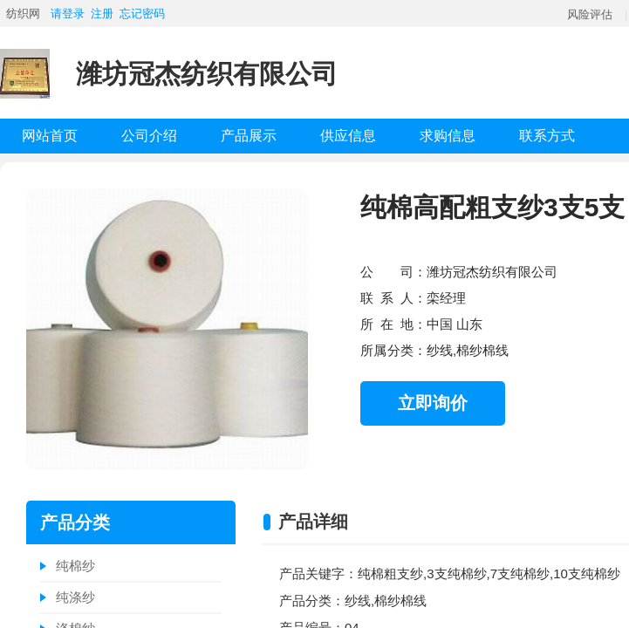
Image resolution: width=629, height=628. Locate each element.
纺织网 (23, 13)
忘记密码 (142, 13)
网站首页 (50, 135)
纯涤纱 (75, 597)
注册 (102, 13)
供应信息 (348, 135)
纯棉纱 (75, 565)
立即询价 (433, 403)
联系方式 (547, 135)
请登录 (68, 13)
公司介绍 (149, 135)
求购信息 (447, 135)
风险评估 (589, 14)
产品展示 (249, 135)
